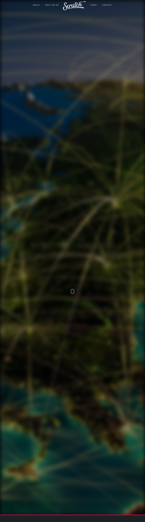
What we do (52, 5)
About (36, 5)
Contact (107, 5)
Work (94, 5)
